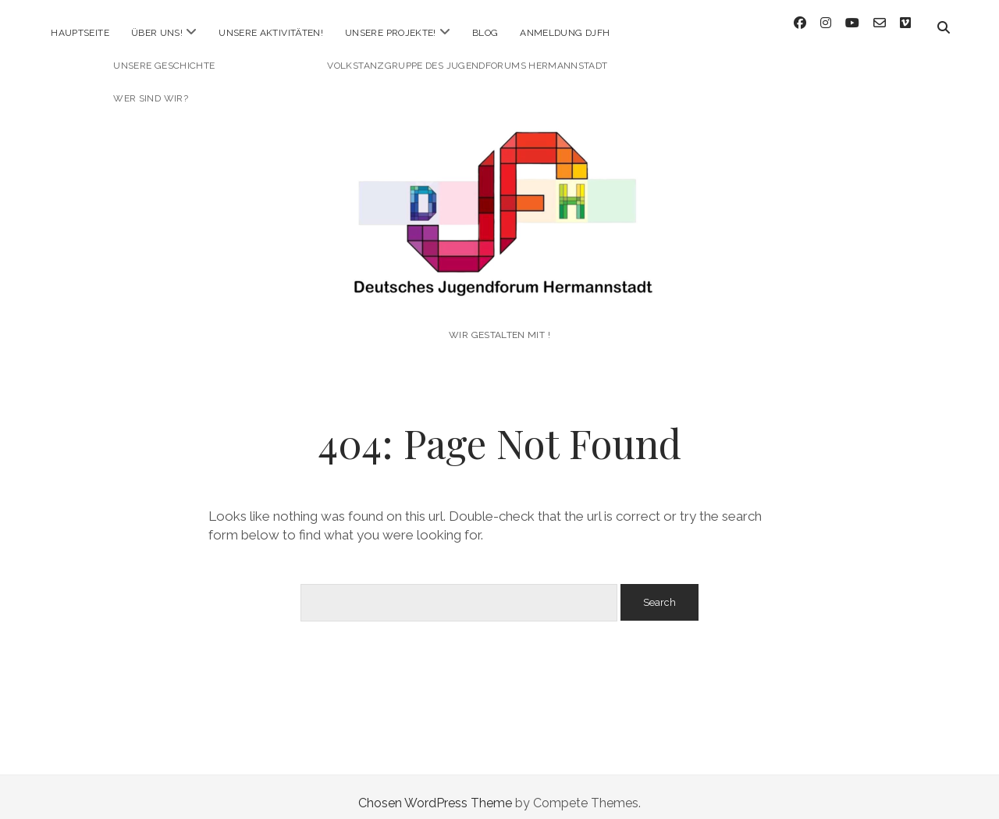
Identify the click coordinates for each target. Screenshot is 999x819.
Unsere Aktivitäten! (271, 32)
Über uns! (157, 32)
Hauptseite (80, 32)
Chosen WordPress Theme (435, 790)
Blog (485, 32)
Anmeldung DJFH (565, 32)
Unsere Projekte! (390, 32)
